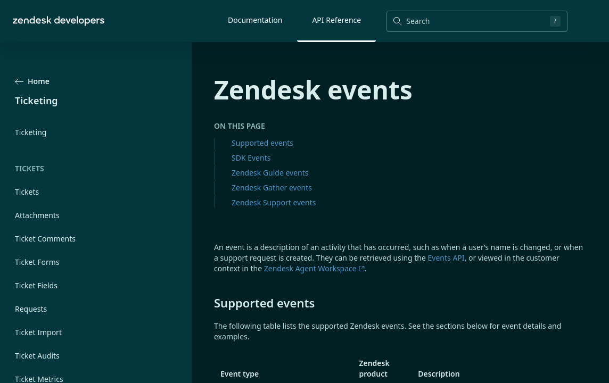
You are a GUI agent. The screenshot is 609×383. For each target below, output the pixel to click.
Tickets (27, 192)
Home (32, 81)
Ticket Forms (37, 262)
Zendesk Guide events (270, 173)
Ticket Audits (37, 356)
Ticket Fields (36, 285)
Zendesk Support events (274, 202)
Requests (31, 309)
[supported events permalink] (208, 302)
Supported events (262, 143)
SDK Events (251, 158)
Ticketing (30, 132)
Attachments (37, 215)
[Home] (58, 21)
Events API (446, 258)
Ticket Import (38, 332)
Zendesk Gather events (272, 187)
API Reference (336, 20)
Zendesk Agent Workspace (314, 268)
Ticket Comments (45, 239)
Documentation (255, 20)
